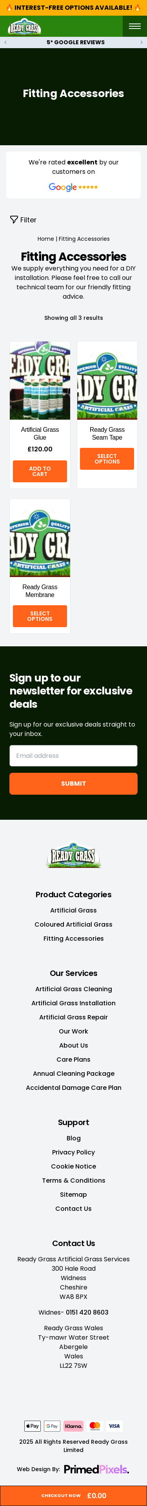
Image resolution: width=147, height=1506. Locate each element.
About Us (73, 1045)
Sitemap (73, 1194)
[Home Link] (73, 853)
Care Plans (73, 1059)
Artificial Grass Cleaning (73, 989)
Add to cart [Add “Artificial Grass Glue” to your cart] (40, 471)
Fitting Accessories (74, 938)
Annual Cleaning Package (73, 1073)
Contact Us (73, 1208)
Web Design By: (38, 1469)
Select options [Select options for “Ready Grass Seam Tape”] (107, 458)
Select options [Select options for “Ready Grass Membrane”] (40, 616)
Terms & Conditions (73, 1180)
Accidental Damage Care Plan (74, 1087)
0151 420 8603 (87, 1312)
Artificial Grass (73, 910)
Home (46, 239)
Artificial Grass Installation (73, 1003)
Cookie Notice (73, 1166)
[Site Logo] (24, 26)
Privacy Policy (73, 1152)
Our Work (73, 1031)
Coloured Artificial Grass (73, 924)
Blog (74, 1138)
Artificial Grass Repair (73, 1017)
